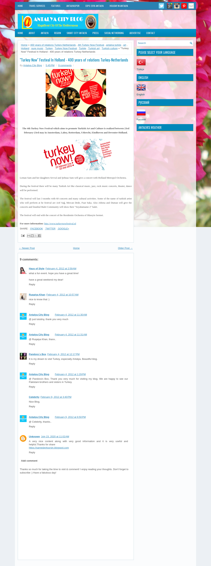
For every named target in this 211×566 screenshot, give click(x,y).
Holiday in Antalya (119, 5)
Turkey (49, 48)
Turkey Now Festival (66, 48)
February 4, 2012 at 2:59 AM (60, 268)
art (124, 45)
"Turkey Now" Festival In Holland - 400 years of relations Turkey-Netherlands (74, 60)
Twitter (50, 228)
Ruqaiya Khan (37, 294)
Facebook (36, 228)
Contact (150, 33)
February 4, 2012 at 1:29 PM (70, 374)
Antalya (45, 33)
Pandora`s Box (37, 354)
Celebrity (34, 397)
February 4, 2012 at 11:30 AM (71, 314)
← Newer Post (27, 248)
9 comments (65, 65)
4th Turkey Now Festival (91, 45)
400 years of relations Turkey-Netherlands (53, 45)
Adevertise (135, 33)
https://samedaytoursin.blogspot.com (49, 447)
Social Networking (114, 33)
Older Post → (125, 248)
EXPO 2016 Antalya (94, 5)
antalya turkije (113, 45)
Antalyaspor (72, 5)
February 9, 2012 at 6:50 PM (70, 417)
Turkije (82, 48)
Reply (32, 284)
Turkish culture (110, 48)
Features (55, 5)
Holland (25, 48)
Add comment (29, 460)
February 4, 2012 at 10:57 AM (62, 294)
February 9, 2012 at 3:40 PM (56, 397)
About (32, 33)
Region (57, 33)
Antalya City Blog (39, 314)
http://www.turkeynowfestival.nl (60, 223)
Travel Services (37, 5)
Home (20, 5)
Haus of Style (36, 268)
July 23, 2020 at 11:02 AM (55, 436)
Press (95, 33)
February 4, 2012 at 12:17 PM (63, 354)
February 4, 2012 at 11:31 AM (71, 334)
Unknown (34, 436)
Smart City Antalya (77, 33)
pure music (37, 48)
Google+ (63, 228)
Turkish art (94, 48)
